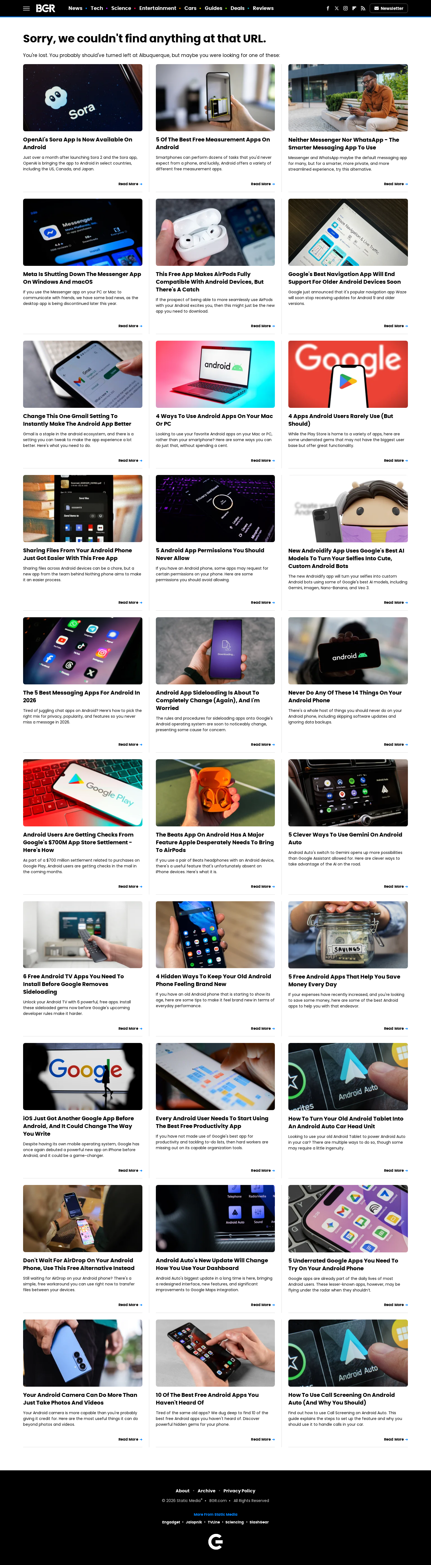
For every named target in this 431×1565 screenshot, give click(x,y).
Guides (214, 8)
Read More (128, 184)
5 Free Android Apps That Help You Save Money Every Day (344, 980)
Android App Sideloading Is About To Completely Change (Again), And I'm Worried (208, 700)
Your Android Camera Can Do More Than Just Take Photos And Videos (80, 1398)
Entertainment (157, 8)
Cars (190, 8)
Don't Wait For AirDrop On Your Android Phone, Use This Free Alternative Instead (79, 1264)
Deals (238, 8)
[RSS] (363, 8)
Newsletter (389, 8)
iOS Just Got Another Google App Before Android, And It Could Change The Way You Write (78, 1126)
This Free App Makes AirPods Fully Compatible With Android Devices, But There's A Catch (210, 282)
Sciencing (234, 1522)
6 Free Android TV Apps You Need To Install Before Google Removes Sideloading (73, 984)
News (75, 8)
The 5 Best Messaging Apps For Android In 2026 (81, 696)
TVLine (214, 1522)
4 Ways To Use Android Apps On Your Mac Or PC (214, 420)
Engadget (171, 1522)
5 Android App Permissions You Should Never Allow (210, 554)
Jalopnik (194, 1522)
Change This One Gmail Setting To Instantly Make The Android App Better (77, 420)
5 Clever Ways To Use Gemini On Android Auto (345, 838)
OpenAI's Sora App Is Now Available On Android (77, 143)
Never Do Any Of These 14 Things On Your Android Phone (345, 696)
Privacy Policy (239, 1491)
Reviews (263, 8)
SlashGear (259, 1522)
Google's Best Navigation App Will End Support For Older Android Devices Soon (344, 278)
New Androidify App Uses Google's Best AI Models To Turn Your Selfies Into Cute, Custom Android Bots (346, 558)
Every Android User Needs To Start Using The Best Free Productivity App (212, 1122)
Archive (207, 1491)
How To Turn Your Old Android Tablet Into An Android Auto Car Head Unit (346, 1122)
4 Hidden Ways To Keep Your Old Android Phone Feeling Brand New (213, 980)
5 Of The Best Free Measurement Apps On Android (213, 143)
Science (121, 8)
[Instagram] (345, 8)
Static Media (189, 1501)
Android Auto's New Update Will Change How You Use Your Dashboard (212, 1264)
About (183, 1491)
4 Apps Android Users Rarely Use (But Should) (340, 420)
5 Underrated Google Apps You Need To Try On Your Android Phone (343, 1264)
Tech (97, 8)
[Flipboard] (354, 8)
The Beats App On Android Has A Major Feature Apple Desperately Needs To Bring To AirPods (215, 842)
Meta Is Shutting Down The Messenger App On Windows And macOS (82, 278)
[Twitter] (337, 8)
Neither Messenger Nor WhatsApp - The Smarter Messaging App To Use (343, 143)
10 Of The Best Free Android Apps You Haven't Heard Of (207, 1398)
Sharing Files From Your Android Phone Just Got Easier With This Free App (77, 554)
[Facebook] (328, 8)
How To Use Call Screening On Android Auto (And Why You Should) (341, 1398)
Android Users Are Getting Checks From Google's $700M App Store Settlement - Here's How (78, 842)
